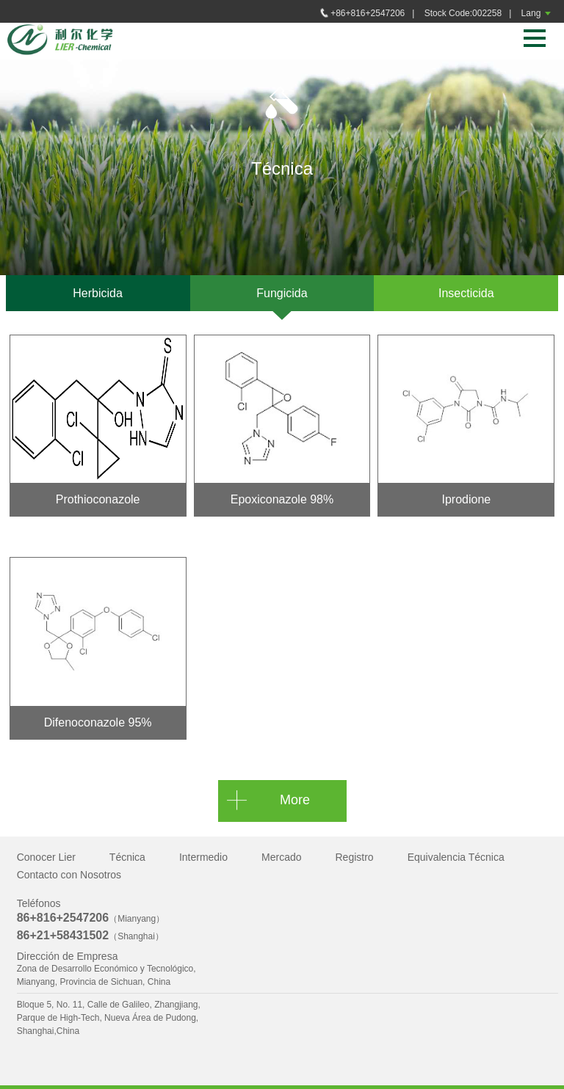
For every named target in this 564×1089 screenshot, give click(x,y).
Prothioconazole (98, 499)
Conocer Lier (46, 857)
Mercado (281, 857)
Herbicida (98, 293)
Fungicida (281, 293)
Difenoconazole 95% (98, 722)
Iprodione (466, 499)
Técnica (127, 857)
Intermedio (203, 857)
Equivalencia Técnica (456, 857)
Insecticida (466, 293)
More (295, 800)
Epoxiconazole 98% (282, 499)
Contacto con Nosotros (69, 875)
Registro (355, 857)
